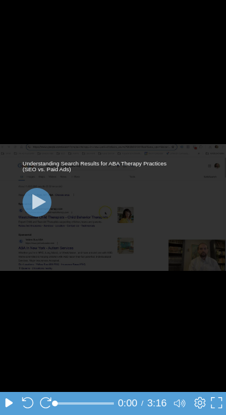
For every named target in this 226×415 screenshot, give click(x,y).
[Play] (37, 202)
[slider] (84, 403)
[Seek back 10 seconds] (27, 403)
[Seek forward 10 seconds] (45, 403)
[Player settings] (198, 403)
